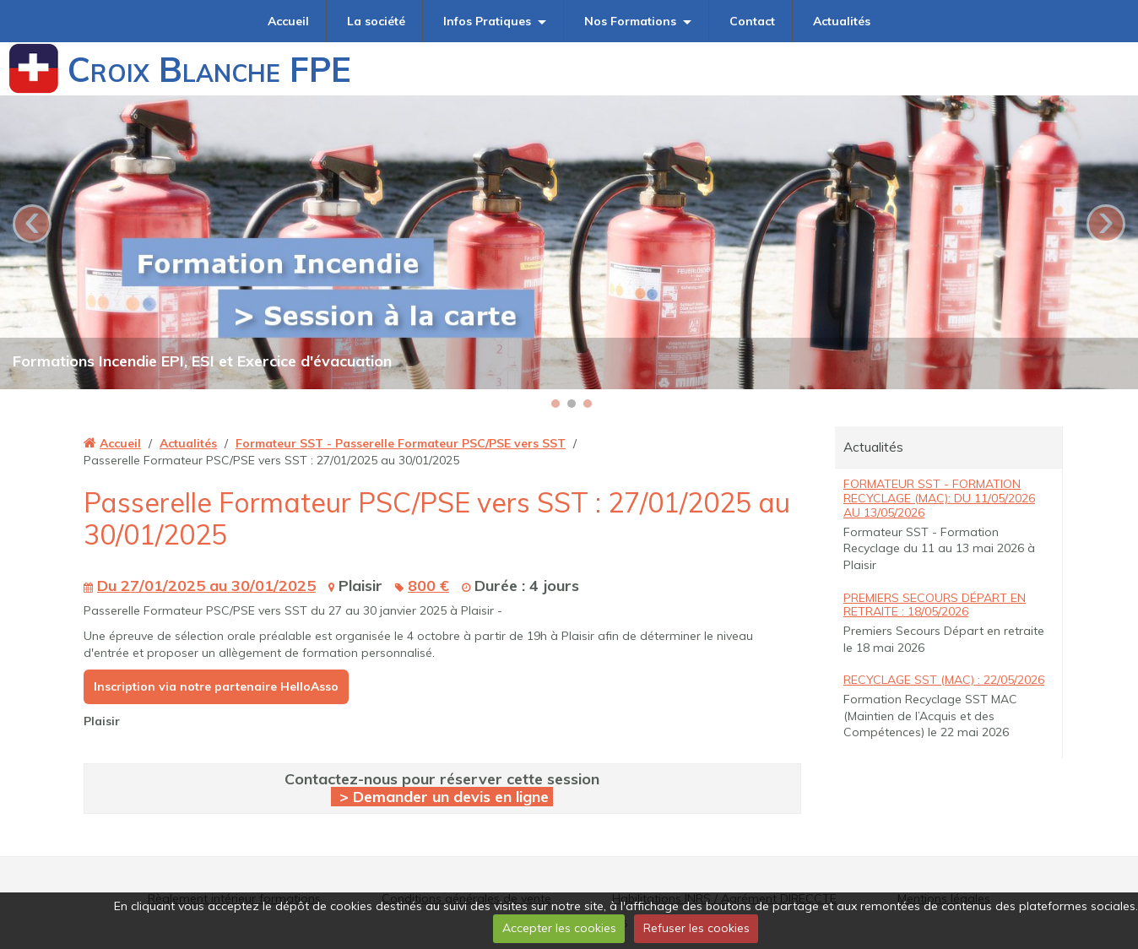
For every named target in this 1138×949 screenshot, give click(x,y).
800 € (428, 585)
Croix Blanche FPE (209, 69)
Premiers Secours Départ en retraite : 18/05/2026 (934, 605)
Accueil (288, 21)
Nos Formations (630, 21)
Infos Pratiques (487, 21)
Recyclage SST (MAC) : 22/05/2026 (943, 679)
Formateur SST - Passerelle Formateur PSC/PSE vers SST (401, 443)
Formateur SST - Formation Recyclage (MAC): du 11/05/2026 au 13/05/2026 (939, 498)
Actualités (841, 21)
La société (376, 21)
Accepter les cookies (559, 927)
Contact (752, 21)
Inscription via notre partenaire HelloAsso (216, 686)
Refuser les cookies (696, 927)
